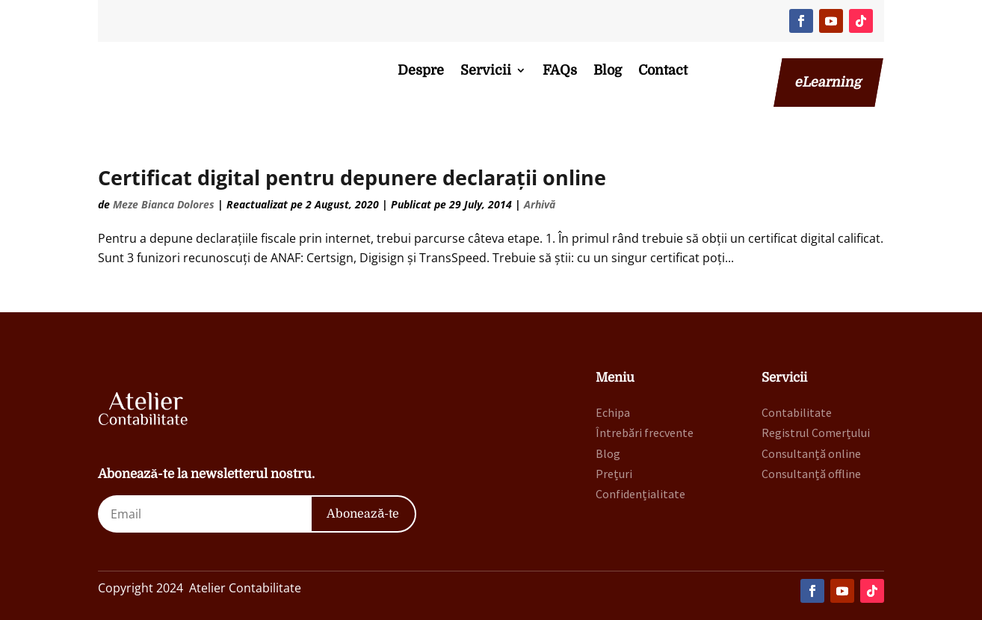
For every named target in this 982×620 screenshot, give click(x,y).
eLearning (828, 82)
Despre (421, 70)
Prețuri (614, 473)
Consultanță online (811, 453)
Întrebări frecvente (645, 432)
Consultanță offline (811, 473)
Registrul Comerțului (816, 432)
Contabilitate (797, 412)
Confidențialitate (640, 493)
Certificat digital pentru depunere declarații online (352, 177)
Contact (663, 70)
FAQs (560, 70)
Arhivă (539, 204)
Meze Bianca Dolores (163, 204)
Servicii (485, 70)
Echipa (613, 412)
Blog (607, 70)
